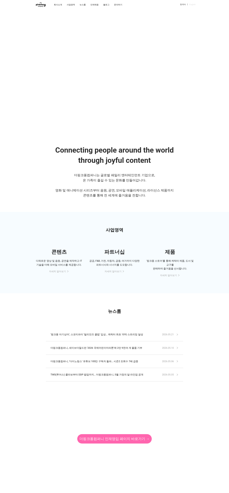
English (192, 4)
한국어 (183, 4)
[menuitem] (58, 4)
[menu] (116, 4)
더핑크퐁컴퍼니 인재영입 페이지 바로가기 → (114, 439)
